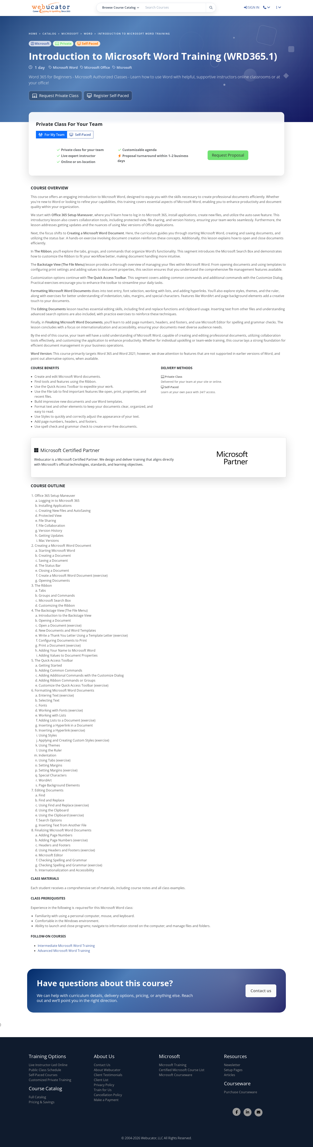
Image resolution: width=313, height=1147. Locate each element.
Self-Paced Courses (43, 1075)
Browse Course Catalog (120, 7)
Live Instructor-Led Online (48, 1065)
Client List (101, 1080)
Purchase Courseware (240, 1092)
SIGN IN (252, 7)
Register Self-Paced (108, 95)
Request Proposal (228, 155)
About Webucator (107, 1070)
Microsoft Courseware (175, 1075)
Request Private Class (55, 95)
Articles (229, 1075)
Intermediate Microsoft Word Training (66, 949)
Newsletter (232, 1065)
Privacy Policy (104, 1085)
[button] (266, 7)
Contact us (254, 990)
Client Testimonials (108, 1075)
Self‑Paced (80, 134)
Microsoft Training (172, 1065)
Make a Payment (106, 1100)
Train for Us (103, 1090)
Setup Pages (233, 1070)
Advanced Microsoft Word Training (64, 954)
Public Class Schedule (45, 1070)
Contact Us (102, 1065)
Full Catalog (37, 1097)
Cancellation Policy (108, 1095)
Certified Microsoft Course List (181, 1070)
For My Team (51, 134)
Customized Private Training (50, 1080)
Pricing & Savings (41, 1102)
